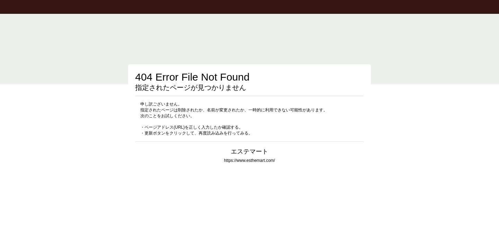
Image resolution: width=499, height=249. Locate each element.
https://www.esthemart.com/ (249, 160)
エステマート (249, 151)
